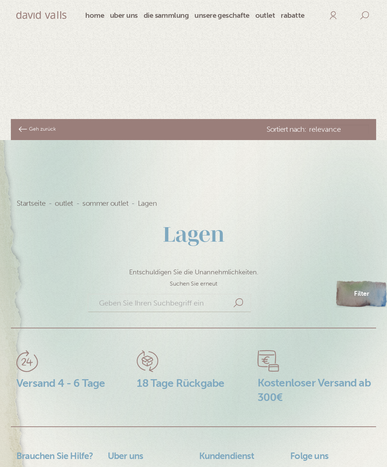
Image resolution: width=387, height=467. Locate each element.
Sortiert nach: (286, 85)
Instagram (305, 426)
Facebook (305, 438)
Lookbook (123, 438)
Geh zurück (37, 85)
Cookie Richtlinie (43, 447)
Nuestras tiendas (133, 451)
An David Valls (129, 426)
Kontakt (28, 459)
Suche (238, 259)
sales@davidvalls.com (232, 451)
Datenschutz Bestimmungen (40, 430)
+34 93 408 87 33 (226, 438)
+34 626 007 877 (225, 426)
